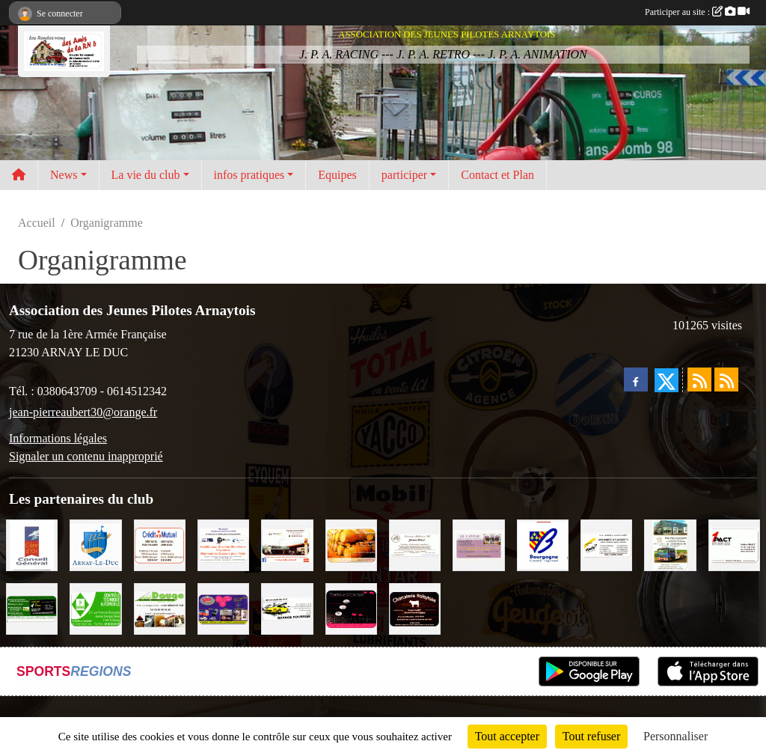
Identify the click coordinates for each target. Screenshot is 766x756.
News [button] (63, 174)
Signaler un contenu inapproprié (86, 456)
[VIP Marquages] (223, 607)
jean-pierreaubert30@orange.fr (83, 412)
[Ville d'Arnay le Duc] (95, 543)
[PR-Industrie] (223, 543)
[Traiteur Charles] (351, 607)
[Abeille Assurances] (606, 543)
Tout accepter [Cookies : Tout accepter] (507, 736)
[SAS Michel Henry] (32, 607)
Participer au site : (697, 12)
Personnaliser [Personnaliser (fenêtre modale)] (675, 736)
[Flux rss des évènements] (726, 379)
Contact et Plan (497, 174)
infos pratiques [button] (249, 174)
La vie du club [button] (145, 174)
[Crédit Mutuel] (160, 543)
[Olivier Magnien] (351, 543)
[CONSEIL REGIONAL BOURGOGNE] (543, 543)
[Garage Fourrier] (287, 607)
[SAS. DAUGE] (160, 607)
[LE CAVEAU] (478, 543)
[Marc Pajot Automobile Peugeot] (670, 543)
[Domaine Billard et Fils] (415, 543)
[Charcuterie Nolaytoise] (415, 607)
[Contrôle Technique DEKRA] (95, 607)
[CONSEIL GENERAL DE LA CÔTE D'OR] (32, 543)
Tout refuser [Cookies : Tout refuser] (592, 736)
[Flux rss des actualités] (699, 379)
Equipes (337, 174)
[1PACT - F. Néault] (734, 543)
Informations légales (58, 438)
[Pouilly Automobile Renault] (287, 543)
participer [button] (404, 174)
